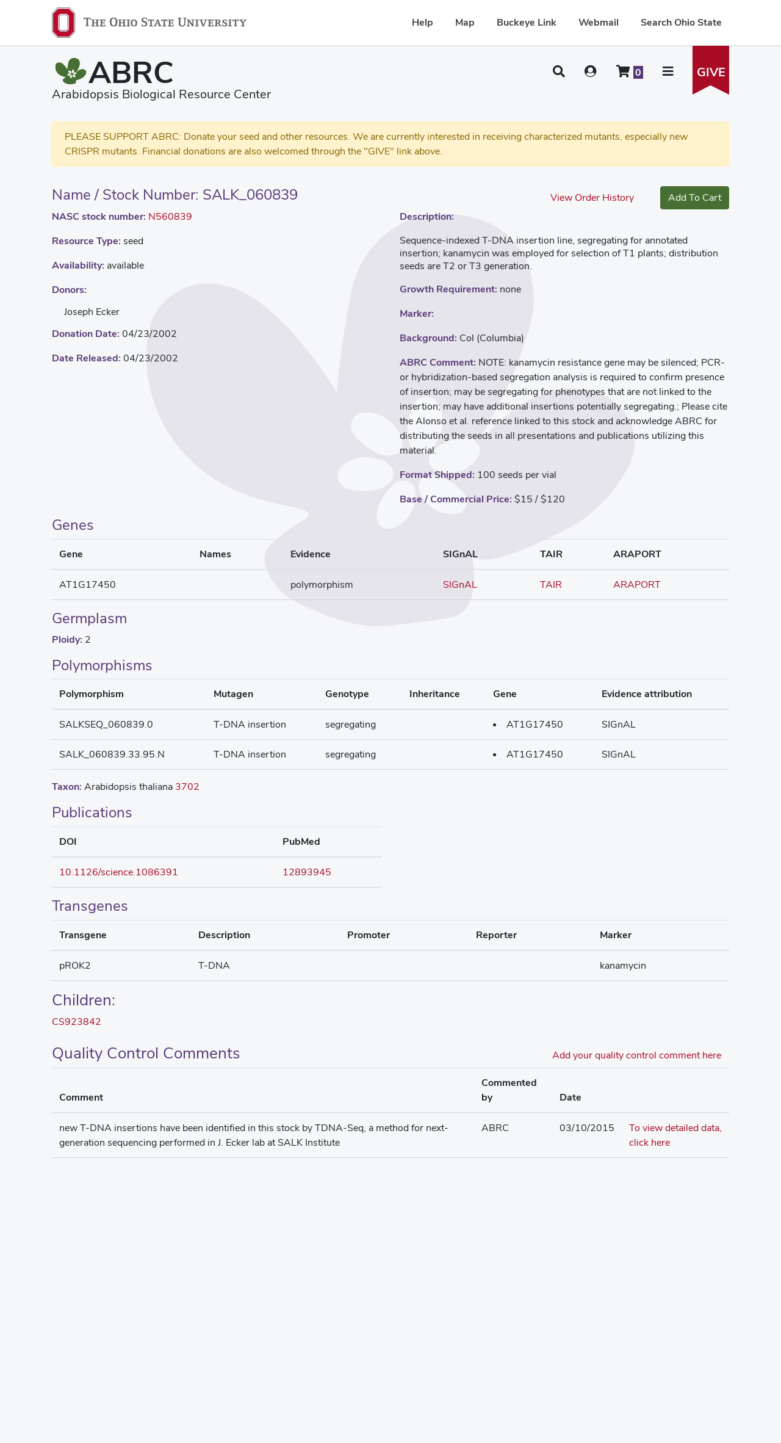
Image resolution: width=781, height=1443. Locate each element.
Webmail (598, 22)
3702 (187, 786)
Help (422, 22)
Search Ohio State (681, 22)
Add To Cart (694, 197)
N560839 (170, 216)
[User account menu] (590, 71)
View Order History (592, 197)
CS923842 (76, 1021)
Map (465, 22)
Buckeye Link (526, 22)
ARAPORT (637, 584)
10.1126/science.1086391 (118, 872)
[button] (559, 71)
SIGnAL (460, 584)
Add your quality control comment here (636, 1055)
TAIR (551, 584)
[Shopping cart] (629, 71)
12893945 (307, 872)
